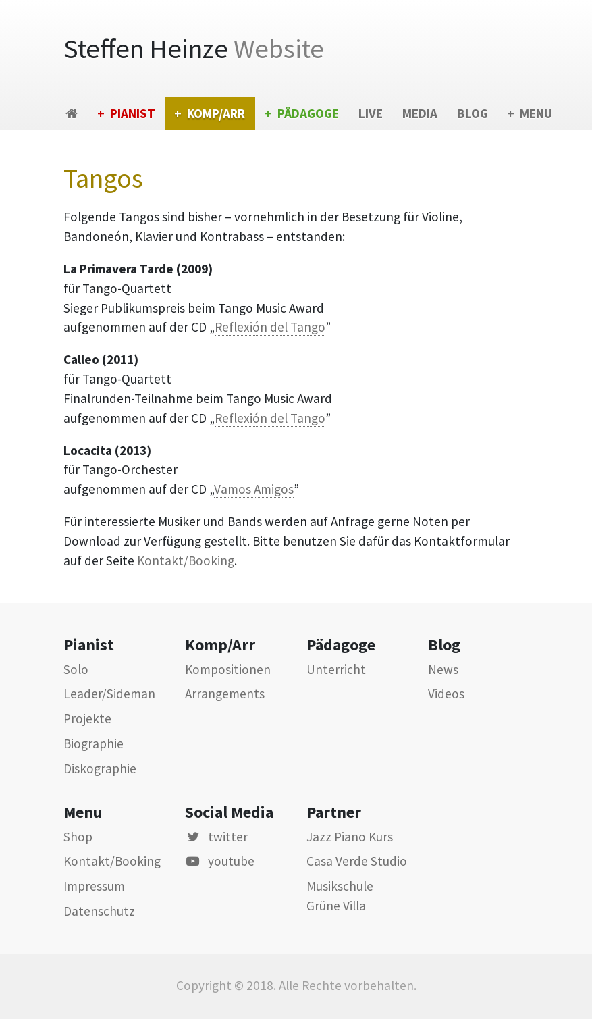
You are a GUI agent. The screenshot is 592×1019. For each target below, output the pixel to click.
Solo (75, 669)
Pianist (132, 113)
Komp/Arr (216, 113)
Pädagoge (308, 113)
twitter (216, 837)
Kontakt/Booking (185, 560)
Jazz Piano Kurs (349, 837)
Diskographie (99, 768)
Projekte (87, 718)
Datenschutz (99, 911)
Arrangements (225, 693)
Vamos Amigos (254, 489)
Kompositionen (228, 669)
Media (419, 113)
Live (370, 113)
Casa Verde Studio (356, 861)
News (443, 669)
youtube (219, 861)
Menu (536, 113)
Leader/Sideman (109, 693)
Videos (446, 693)
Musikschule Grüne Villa (339, 896)
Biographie (93, 743)
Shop (77, 837)
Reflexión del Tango (270, 327)
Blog (472, 113)
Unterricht (336, 669)
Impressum (94, 886)
